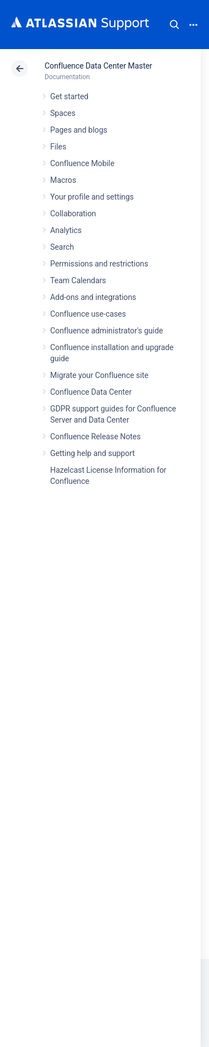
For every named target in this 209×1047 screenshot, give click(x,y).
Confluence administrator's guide (106, 330)
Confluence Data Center (91, 391)
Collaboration (73, 213)
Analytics (65, 230)
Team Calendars (78, 280)
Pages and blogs (78, 129)
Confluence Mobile (82, 163)
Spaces (62, 113)
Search (174, 24)
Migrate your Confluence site (99, 375)
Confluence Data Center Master (98, 65)
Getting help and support (92, 453)
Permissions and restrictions (99, 263)
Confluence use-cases (88, 313)
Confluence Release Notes (95, 436)
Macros (63, 180)
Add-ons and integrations (93, 297)
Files (58, 146)
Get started (69, 96)
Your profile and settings (92, 196)
